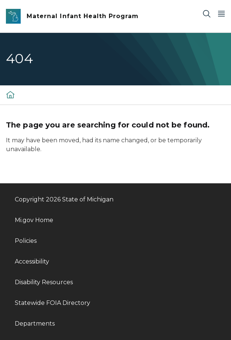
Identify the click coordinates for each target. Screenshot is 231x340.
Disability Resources (44, 282)
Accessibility (32, 261)
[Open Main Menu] (221, 13)
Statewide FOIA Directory (52, 302)
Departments (35, 323)
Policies (26, 240)
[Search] (206, 13)
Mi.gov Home (34, 220)
